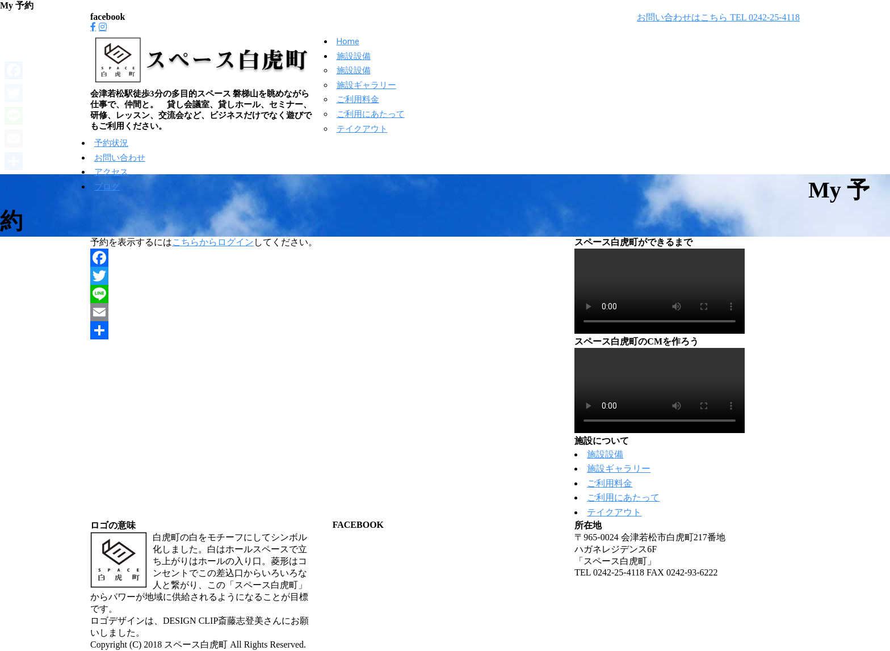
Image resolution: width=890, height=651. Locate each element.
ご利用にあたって (371, 114)
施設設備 (354, 56)
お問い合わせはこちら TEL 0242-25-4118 (718, 17)
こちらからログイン (213, 242)
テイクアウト (362, 129)
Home (348, 41)
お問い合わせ (119, 158)
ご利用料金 (358, 99)
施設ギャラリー (366, 85)
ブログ (107, 187)
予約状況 (111, 143)
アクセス (111, 172)
